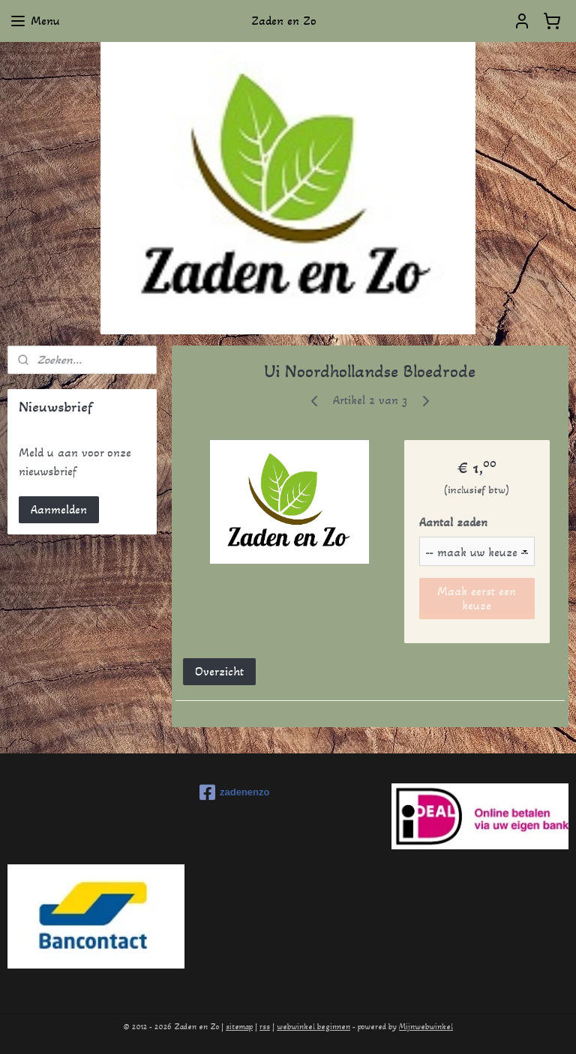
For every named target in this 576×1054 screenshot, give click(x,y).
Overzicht (219, 671)
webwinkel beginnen (313, 1027)
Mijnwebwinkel (426, 1027)
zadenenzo (234, 792)
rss (265, 1027)
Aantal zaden (453, 522)
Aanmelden (59, 509)
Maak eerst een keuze (477, 598)
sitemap (239, 1027)
